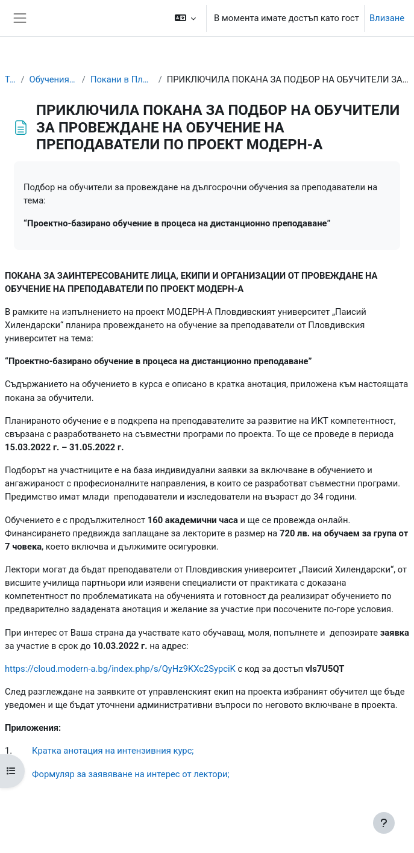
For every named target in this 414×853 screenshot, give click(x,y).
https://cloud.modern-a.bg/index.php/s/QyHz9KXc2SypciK (120, 668)
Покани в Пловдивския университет (122, 79)
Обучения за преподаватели (53, 79)
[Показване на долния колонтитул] (384, 823)
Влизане (386, 18)
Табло (10, 79)
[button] (185, 18)
